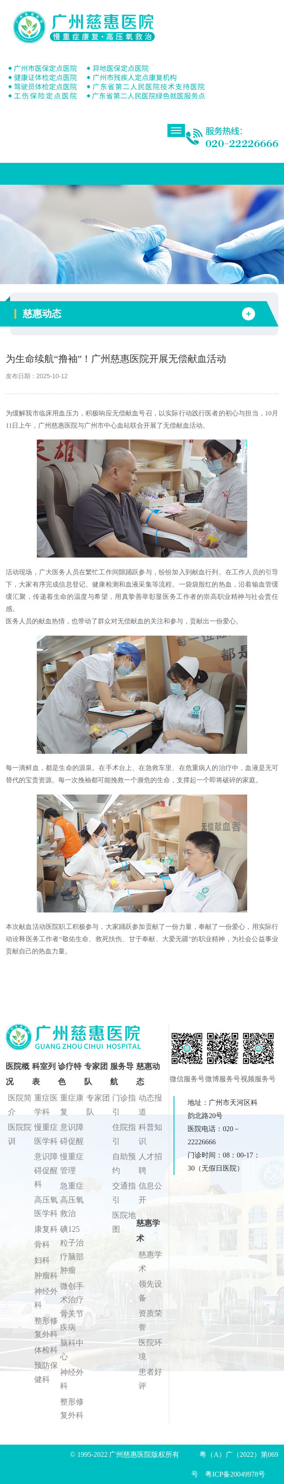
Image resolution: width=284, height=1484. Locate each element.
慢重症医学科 (46, 1134)
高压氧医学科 (46, 1207)
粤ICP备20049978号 (235, 1474)
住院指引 (124, 1134)
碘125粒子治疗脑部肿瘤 (72, 1250)
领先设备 (150, 1291)
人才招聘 (150, 1163)
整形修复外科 (46, 1327)
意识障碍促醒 (72, 1134)
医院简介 (20, 1105)
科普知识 (150, 1134)
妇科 (42, 1260)
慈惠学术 (150, 1261)
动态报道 (150, 1105)
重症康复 (72, 1105)
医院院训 (20, 1134)
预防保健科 (46, 1372)
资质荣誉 (150, 1320)
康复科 (46, 1229)
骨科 (42, 1244)
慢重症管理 (72, 1163)
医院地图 (124, 1222)
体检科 (46, 1350)
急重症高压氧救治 (72, 1200)
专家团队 (98, 1105)
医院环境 (150, 1349)
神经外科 (46, 1298)
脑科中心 (72, 1350)
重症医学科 (46, 1105)
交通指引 (124, 1193)
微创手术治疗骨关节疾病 (72, 1307)
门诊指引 (124, 1105)
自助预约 (124, 1163)
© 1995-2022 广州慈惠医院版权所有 (128, 1454)
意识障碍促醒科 (46, 1170)
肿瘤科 (46, 1275)
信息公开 (150, 1193)
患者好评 (150, 1379)
